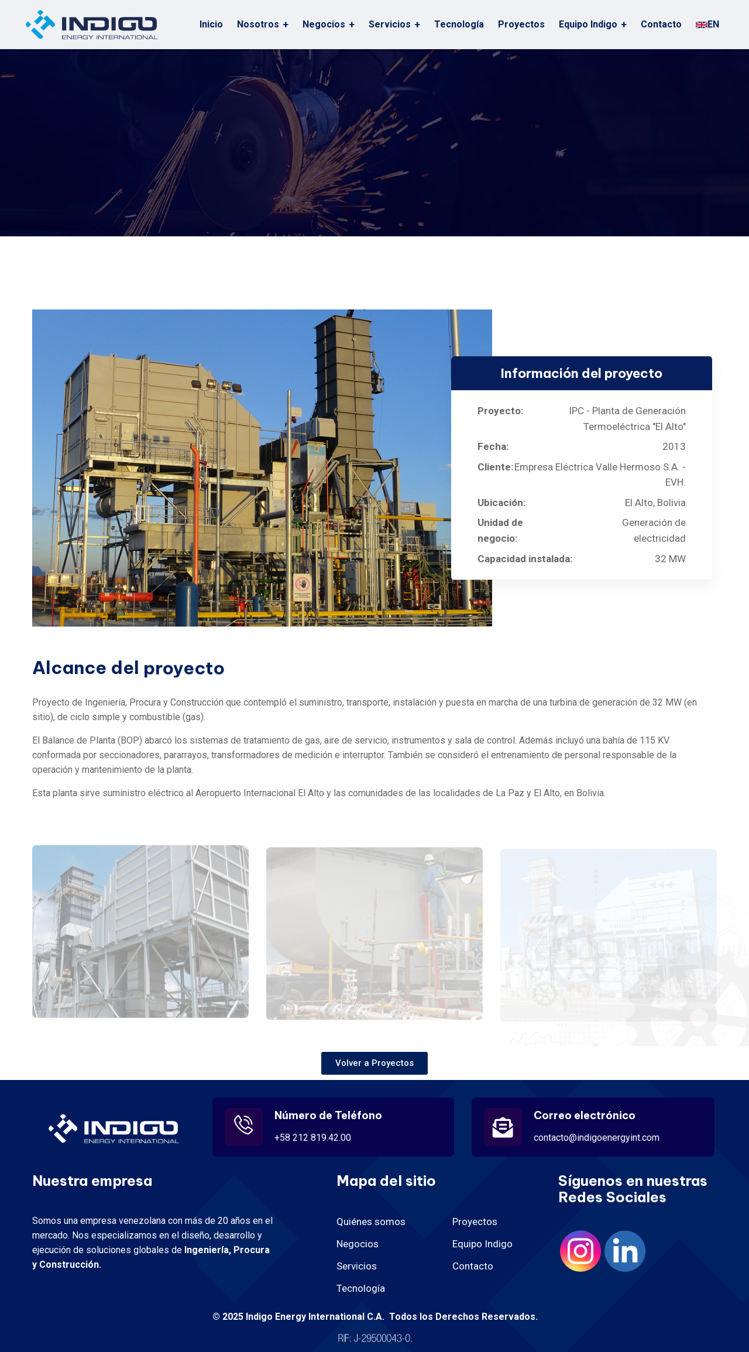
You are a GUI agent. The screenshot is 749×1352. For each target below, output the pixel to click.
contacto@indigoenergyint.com (596, 1137)
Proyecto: (495, 411)
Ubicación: (501, 502)
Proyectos (521, 24)
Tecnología (459, 24)
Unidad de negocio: (500, 530)
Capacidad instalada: (524, 559)
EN (707, 24)
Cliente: (493, 467)
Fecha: (493, 446)
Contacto (661, 24)
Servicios (390, 24)
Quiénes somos (371, 1221)
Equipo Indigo (588, 24)
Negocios (357, 1244)
